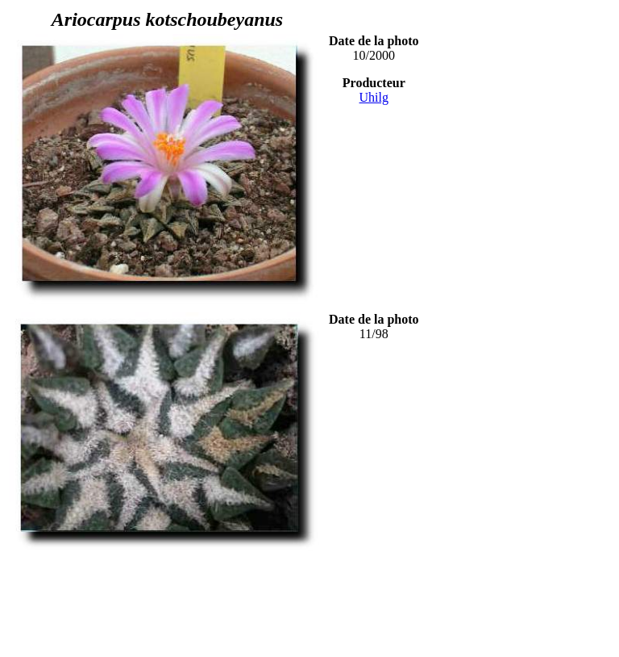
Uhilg (373, 97)
